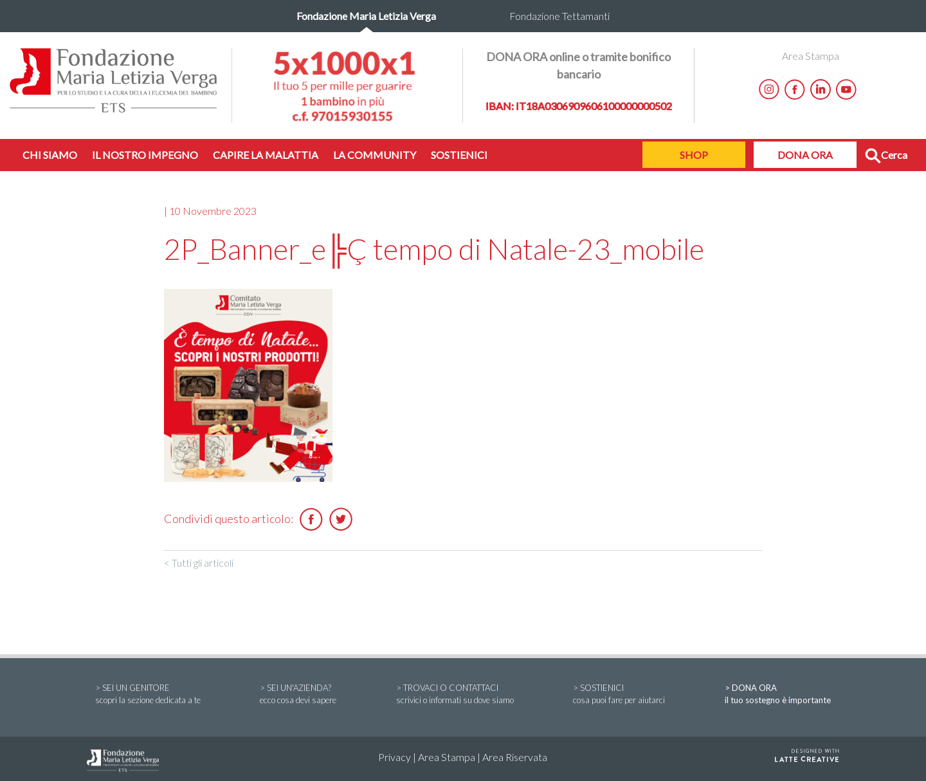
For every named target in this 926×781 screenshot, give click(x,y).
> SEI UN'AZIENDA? (298, 695)
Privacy (394, 757)
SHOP (694, 155)
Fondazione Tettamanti (559, 16)
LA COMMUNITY (374, 155)
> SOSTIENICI (619, 695)
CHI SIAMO (50, 155)
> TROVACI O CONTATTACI (455, 695)
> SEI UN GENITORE (148, 695)
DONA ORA (805, 155)
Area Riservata (514, 757)
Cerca (886, 156)
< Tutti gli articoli (198, 562)
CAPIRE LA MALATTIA (265, 155)
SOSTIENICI (459, 155)
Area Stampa (810, 56)
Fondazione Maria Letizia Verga (366, 16)
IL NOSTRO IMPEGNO (145, 155)
